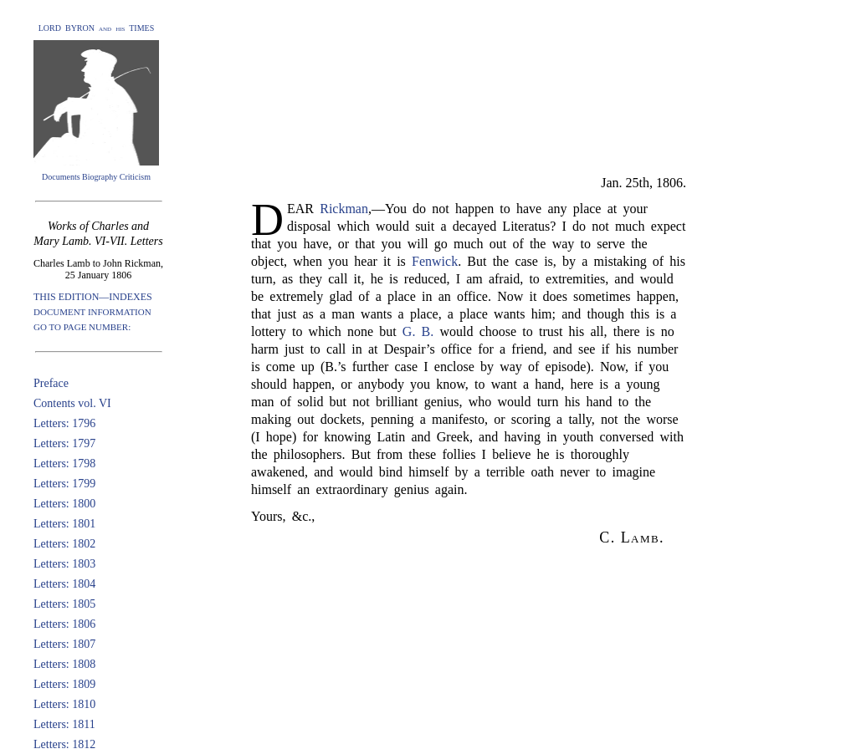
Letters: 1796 (64, 423)
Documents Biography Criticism (96, 176)
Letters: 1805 (64, 604)
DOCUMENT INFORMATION (92, 312)
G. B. (417, 331)
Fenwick (435, 261)
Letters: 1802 (64, 543)
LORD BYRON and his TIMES (96, 28)
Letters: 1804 (64, 584)
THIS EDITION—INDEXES (92, 297)
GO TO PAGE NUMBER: (82, 327)
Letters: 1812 (64, 744)
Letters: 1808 (64, 664)
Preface (51, 383)
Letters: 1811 (64, 724)
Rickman (344, 208)
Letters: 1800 (64, 503)
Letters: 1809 (64, 684)
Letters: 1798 (64, 463)
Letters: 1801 (64, 523)
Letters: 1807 (64, 644)
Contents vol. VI (72, 403)
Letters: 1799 (64, 483)
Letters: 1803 (64, 564)
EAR (303, 208)
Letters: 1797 (64, 443)
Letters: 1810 (64, 704)
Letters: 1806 (64, 624)
